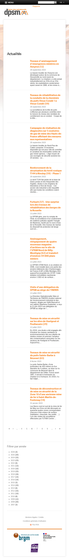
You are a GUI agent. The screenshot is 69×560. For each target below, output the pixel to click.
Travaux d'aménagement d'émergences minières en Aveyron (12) (44, 64)
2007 (13, 505)
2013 (13, 488)
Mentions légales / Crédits (34, 517)
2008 (13, 502)
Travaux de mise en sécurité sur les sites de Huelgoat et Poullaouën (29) (45, 321)
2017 (13, 477)
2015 (13, 482)
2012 (13, 491)
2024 (13, 457)
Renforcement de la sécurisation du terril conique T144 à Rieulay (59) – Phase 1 (46, 170)
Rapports (36, 6)
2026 (13, 452)
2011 (13, 494)
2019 (13, 471)
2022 (13, 463)
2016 (13, 480)
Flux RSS (35, 525)
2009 (13, 499)
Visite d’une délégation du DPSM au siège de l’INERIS (44, 288)
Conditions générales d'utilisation (34, 521)
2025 (13, 455)
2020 (13, 469)
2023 (13, 460)
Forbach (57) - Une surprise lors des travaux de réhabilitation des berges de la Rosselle (45, 206)
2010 (13, 496)
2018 (13, 474)
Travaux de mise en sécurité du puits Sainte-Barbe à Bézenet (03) (45, 355)
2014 (13, 485)
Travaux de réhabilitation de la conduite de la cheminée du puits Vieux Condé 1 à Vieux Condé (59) (45, 99)
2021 (13, 466)
